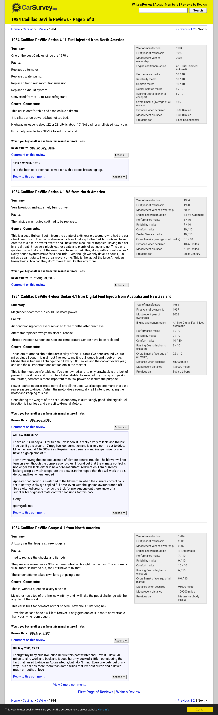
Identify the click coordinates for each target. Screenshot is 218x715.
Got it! (200, 709)
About (159, 4)
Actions (121, 155)
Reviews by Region (194, 4)
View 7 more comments (69, 684)
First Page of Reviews (95, 692)
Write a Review (142, 4)
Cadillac (28, 29)
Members (171, 4)
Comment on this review (28, 155)
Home (15, 29)
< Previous (182, 29)
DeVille (41, 29)
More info (107, 710)
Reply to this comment (29, 176)
